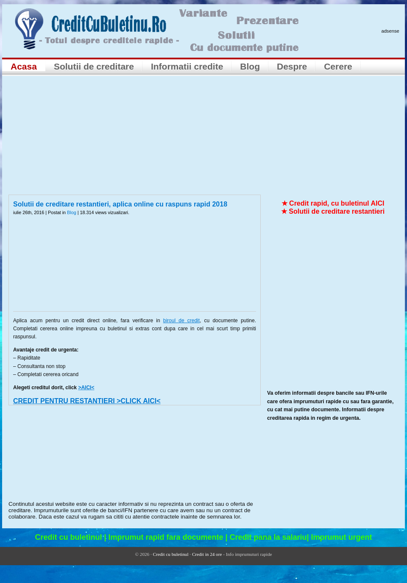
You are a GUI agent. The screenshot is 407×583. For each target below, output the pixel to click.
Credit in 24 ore (207, 554)
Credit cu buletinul (171, 554)
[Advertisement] (203, 135)
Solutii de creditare (94, 66)
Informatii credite (187, 66)
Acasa (24, 66)
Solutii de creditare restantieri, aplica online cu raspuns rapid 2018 (120, 204)
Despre (292, 66)
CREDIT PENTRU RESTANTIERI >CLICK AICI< (87, 400)
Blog (250, 66)
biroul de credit (181, 321)
